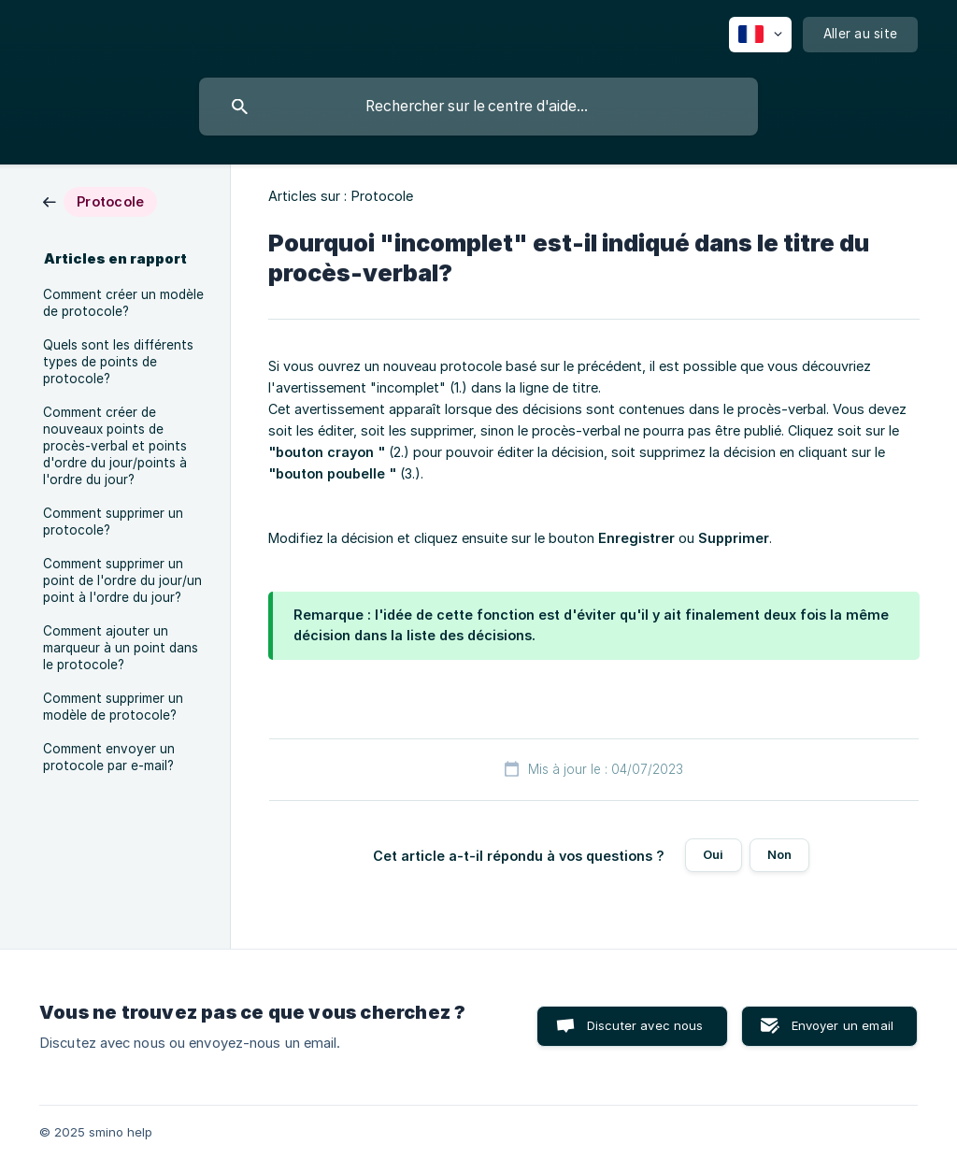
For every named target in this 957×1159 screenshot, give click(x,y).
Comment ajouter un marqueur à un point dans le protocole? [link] (120, 647)
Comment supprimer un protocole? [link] (113, 521)
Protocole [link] (382, 196)
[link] (100, 200)
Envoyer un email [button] (842, 1025)
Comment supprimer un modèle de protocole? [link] (113, 707)
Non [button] (779, 854)
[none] (760, 34)
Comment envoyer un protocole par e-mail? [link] (109, 757)
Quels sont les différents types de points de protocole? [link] (118, 361)
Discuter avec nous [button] (645, 1025)
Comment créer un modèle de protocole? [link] (123, 303)
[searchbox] (478, 107)
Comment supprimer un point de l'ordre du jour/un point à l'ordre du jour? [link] (122, 580)
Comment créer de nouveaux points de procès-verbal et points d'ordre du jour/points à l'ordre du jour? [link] (115, 446)
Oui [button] (713, 854)
